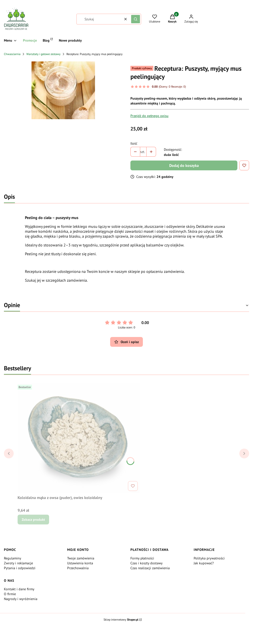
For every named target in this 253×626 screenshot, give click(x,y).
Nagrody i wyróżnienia (20, 599)
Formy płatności (142, 558)
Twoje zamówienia (80, 558)
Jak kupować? (204, 563)
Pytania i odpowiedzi (19, 568)
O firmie (10, 594)
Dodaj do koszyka (184, 165)
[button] (135, 19)
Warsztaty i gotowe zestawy (43, 54)
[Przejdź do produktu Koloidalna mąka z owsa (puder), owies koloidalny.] (79, 438)
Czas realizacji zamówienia (150, 568)
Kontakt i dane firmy (19, 589)
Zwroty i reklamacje (18, 563)
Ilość (133, 143)
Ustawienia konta (80, 563)
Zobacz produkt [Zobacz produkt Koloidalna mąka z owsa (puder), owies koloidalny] (33, 519)
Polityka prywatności (209, 558)
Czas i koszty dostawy (146, 563)
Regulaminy (12, 558)
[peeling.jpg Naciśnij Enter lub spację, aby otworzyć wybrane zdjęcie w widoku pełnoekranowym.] (63, 90)
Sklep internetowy (121, 619)
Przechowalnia (78, 568)
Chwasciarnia (12, 54)
